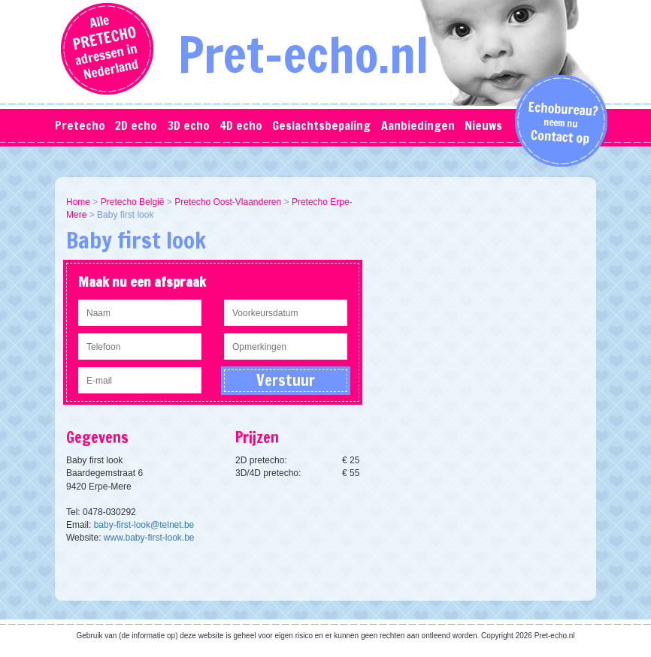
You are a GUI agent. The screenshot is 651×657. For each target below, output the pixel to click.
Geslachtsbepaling (321, 125)
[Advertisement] (483, 290)
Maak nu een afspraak (142, 281)
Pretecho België (133, 202)
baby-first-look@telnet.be (144, 525)
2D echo (136, 125)
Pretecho (80, 125)
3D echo (189, 125)
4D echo (241, 125)
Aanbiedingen (418, 125)
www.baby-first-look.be (149, 537)
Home (78, 202)
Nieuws (483, 125)
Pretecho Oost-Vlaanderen (227, 202)
